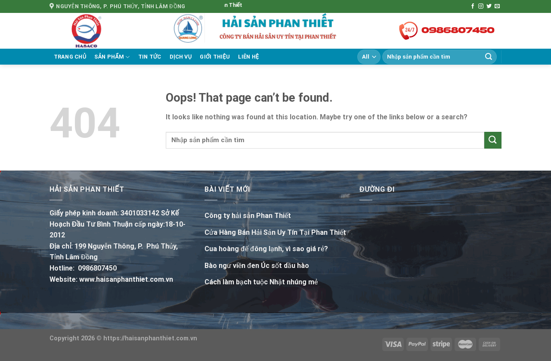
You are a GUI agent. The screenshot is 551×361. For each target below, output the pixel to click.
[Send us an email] (497, 6)
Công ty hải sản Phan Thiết (247, 216)
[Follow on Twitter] (489, 6)
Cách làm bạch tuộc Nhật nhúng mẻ (261, 282)
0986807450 (97, 268)
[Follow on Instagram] (480, 6)
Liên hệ (248, 56)
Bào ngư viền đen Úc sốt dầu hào (256, 265)
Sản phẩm (112, 57)
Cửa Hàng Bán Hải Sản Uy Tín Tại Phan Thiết (275, 232)
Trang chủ (70, 56)
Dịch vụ (181, 56)
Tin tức (149, 56)
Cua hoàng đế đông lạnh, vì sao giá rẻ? (266, 249)
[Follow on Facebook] (472, 6)
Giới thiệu (215, 56)
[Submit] (488, 57)
